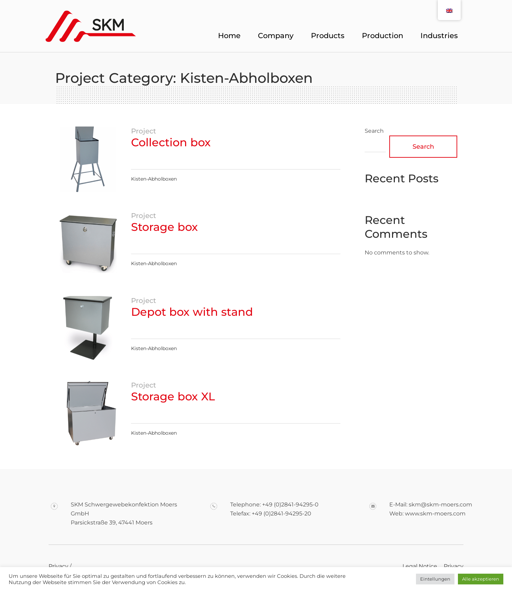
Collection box (171, 142)
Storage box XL (173, 396)
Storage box (164, 227)
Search (374, 131)
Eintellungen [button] (435, 579)
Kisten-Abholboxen (154, 179)
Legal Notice (419, 566)
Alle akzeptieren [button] (480, 579)
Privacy (453, 566)
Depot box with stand (192, 312)
